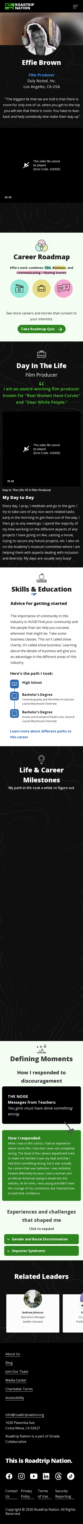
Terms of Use (43, 1494)
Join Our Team (16, 1371)
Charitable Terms (19, 1389)
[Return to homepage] (19, 6)
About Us (12, 1354)
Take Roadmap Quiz (41, 329)
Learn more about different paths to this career (40, 734)
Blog (9, 1362)
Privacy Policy (26, 1494)
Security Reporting (63, 1494)
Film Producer (42, 74)
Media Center (16, 1380)
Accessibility (14, 1397)
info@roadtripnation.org (24, 1414)
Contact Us (11, 1494)
